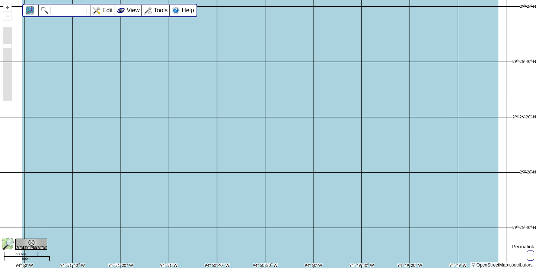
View (133, 10)
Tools (161, 10)
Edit (107, 10)
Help (188, 10)
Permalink (523, 246)
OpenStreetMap (492, 265)
